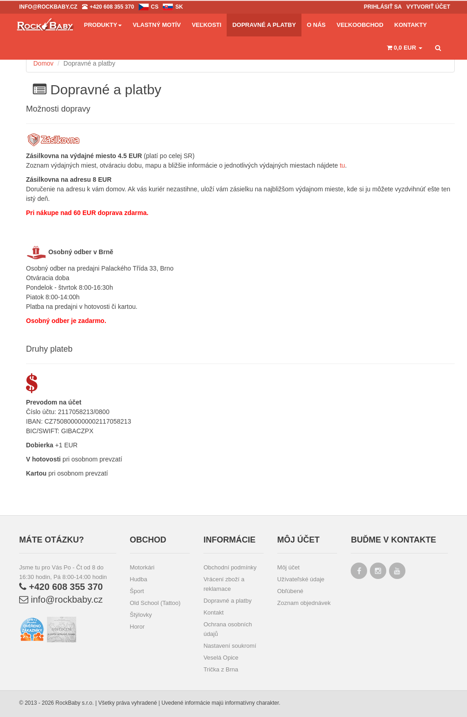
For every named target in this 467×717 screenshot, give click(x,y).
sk (179, 7)
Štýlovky (141, 614)
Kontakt (213, 612)
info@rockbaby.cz (61, 599)
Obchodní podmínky (229, 567)
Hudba (138, 579)
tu (342, 165)
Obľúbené (290, 591)
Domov (43, 63)
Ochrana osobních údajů (227, 629)
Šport (137, 591)
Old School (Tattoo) (155, 602)
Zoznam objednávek (304, 602)
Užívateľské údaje (301, 579)
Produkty (103, 24)
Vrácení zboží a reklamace (223, 584)
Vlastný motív (157, 24)
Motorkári (142, 567)
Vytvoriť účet (428, 7)
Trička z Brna (220, 669)
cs (155, 7)
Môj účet (288, 567)
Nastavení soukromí (229, 645)
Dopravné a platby (227, 600)
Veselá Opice (221, 657)
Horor (137, 626)
